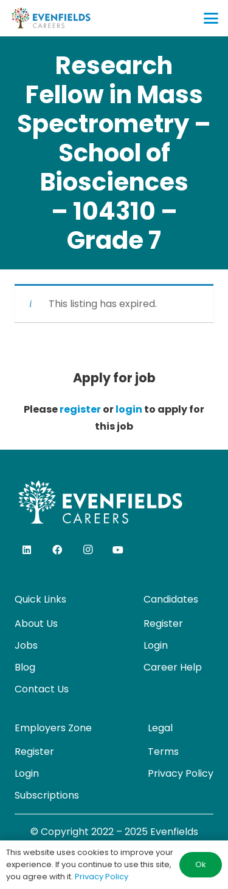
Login (155, 645)
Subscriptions (47, 795)
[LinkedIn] (27, 550)
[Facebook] (57, 550)
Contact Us (42, 689)
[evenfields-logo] (51, 18)
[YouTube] (118, 550)
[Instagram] (87, 550)
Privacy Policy (180, 773)
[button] (211, 18)
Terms (163, 752)
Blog (25, 667)
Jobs (26, 645)
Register (163, 623)
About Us (36, 623)
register (80, 409)
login (129, 409)
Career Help (172, 667)
